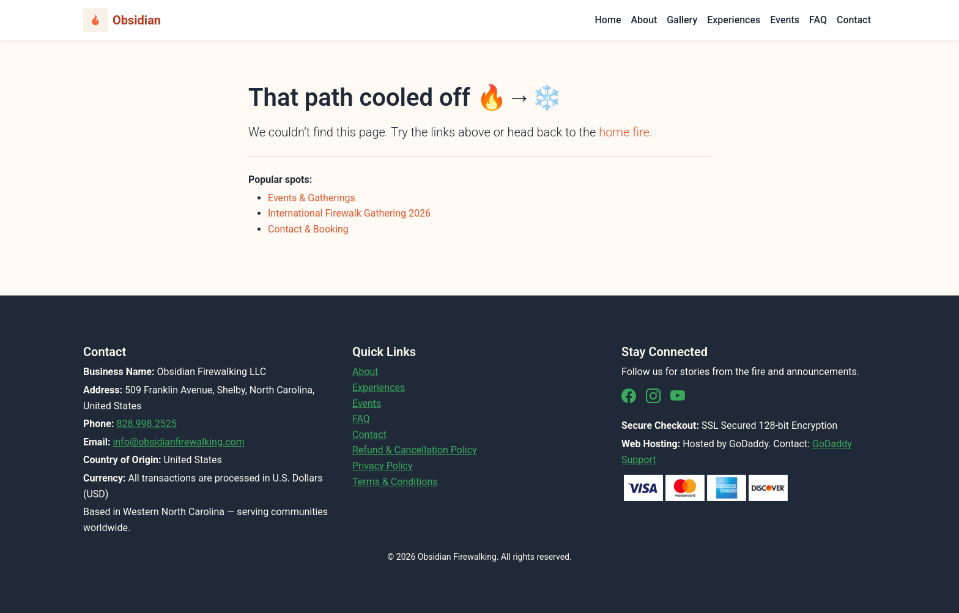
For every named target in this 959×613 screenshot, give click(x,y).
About (644, 20)
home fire (624, 132)
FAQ (818, 20)
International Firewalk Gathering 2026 (349, 213)
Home (608, 20)
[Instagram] (653, 396)
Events (784, 20)
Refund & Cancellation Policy (414, 450)
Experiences (733, 20)
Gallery (682, 20)
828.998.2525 (146, 423)
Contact (854, 20)
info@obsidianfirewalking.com (178, 442)
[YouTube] (677, 396)
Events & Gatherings (311, 198)
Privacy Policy (382, 466)
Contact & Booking (308, 229)
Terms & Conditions (395, 482)
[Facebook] (628, 396)
